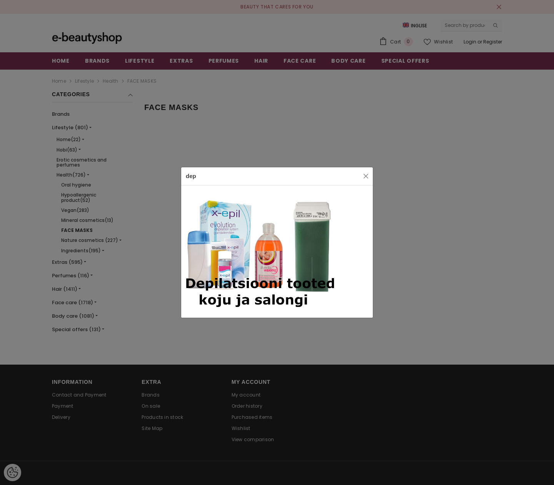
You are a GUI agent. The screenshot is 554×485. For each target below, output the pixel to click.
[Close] (365, 176)
